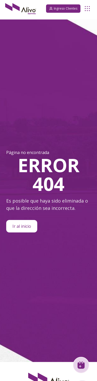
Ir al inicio (21, 226)
